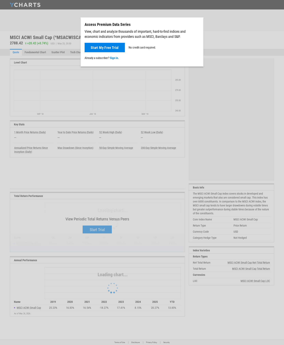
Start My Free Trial (105, 48)
